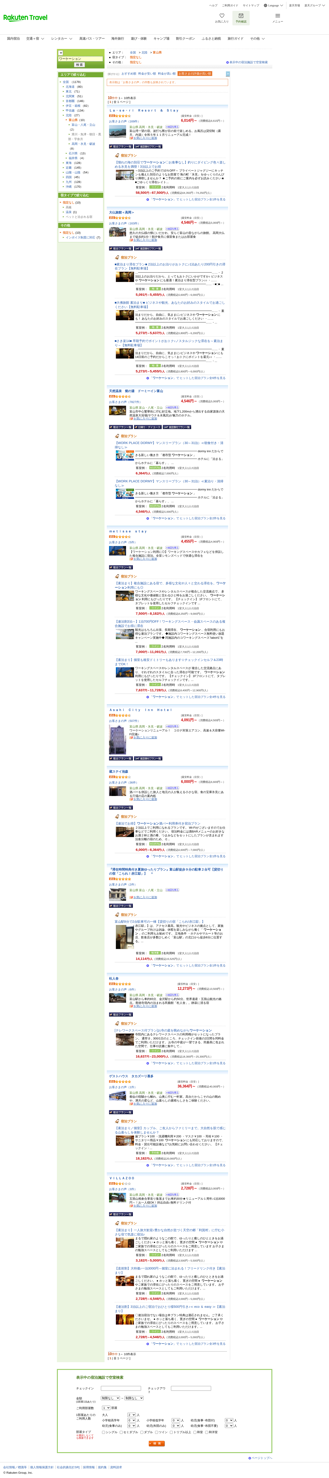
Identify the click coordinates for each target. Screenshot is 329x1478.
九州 (69, 182)
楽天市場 (294, 5)
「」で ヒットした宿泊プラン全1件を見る (188, 199)
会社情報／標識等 (15, 1467)
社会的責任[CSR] (68, 1467)
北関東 (70, 96)
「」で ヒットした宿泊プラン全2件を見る (188, 518)
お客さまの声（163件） (125, 223)
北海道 (70, 86)
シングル (111, 1432)
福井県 (73, 158)
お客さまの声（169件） (125, 121)
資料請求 (116, 1467)
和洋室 (213, 1432)
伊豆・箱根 (73, 105)
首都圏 (70, 101)
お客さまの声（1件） (123, 1087)
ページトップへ (262, 1458)
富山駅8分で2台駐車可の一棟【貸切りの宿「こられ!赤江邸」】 (160, 921)
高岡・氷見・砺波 (83, 144)
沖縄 (69, 186)
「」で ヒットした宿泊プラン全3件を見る (188, 1343)
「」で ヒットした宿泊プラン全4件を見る (188, 697)
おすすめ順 (129, 73)
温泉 (69, 212)
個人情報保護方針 (42, 1467)
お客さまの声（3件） (123, 1189)
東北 (69, 91)
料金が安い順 (147, 73)
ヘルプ (213, 5)
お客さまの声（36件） (124, 782)
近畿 (69, 167)
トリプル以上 (182, 1432)
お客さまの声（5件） (123, 542)
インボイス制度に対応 (80, 237)
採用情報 (89, 1467)
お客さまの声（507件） (125, 721)
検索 (157, 1443)
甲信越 (70, 110)
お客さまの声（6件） (123, 989)
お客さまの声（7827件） (125, 402)
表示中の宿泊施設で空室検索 (248, 62)
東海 (69, 163)
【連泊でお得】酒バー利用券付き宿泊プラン (157, 823)
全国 (133, 52)
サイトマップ (251, 5)
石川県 (73, 153)
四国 (69, 177)
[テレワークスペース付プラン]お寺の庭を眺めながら (163, 1030)
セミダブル (130, 1432)
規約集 (102, 1467)
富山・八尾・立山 (83, 124)
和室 (200, 1432)
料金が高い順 (167, 73)
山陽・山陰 (73, 172)
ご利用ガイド (230, 5)
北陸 (144, 52)
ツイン (163, 1432)
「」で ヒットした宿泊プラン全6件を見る (188, 378)
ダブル (148, 1432)
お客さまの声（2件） (123, 884)
